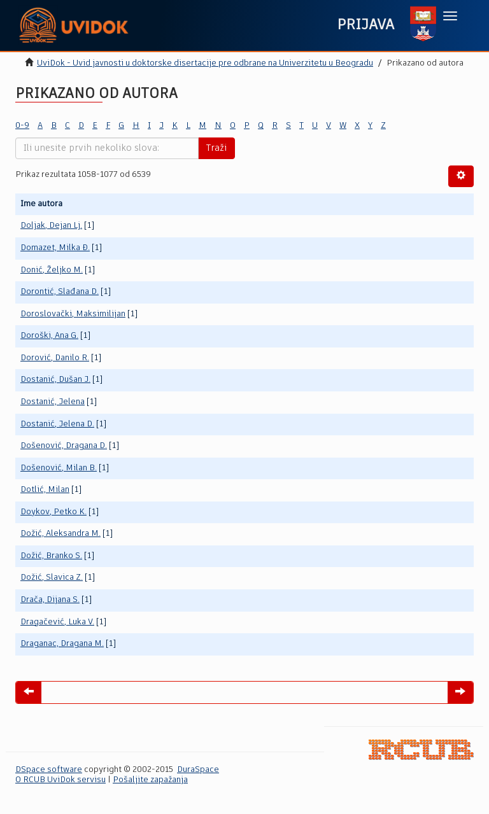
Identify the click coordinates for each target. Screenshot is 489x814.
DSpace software (48, 770)
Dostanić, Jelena (52, 402)
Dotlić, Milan (44, 490)
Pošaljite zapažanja (150, 780)
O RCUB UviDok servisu (60, 780)
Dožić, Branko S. (51, 556)
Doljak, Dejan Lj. (51, 225)
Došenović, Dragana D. (63, 446)
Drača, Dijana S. (50, 600)
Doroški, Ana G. (49, 336)
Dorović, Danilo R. (54, 358)
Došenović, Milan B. (58, 468)
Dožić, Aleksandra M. (60, 534)
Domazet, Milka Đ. (55, 248)
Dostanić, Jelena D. (57, 424)
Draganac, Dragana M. (62, 644)
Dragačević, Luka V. (57, 622)
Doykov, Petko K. (53, 512)
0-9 (22, 126)
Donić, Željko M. (51, 270)
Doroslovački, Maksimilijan (72, 314)
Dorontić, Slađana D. (59, 292)
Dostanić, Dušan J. (55, 379)
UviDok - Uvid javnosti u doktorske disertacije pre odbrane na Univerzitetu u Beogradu (205, 63)
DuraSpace (198, 770)
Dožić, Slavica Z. (51, 577)
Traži (216, 148)
